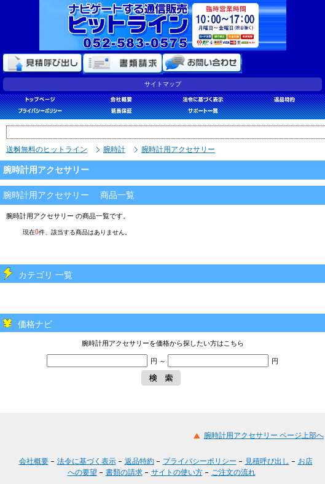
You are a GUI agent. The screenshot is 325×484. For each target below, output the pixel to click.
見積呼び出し (267, 461)
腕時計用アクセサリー (178, 149)
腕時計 (114, 149)
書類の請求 (124, 472)
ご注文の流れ (233, 472)
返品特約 (139, 461)
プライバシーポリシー (200, 461)
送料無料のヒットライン (46, 149)
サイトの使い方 (177, 472)
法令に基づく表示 (86, 461)
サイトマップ (162, 84)
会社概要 (34, 461)
